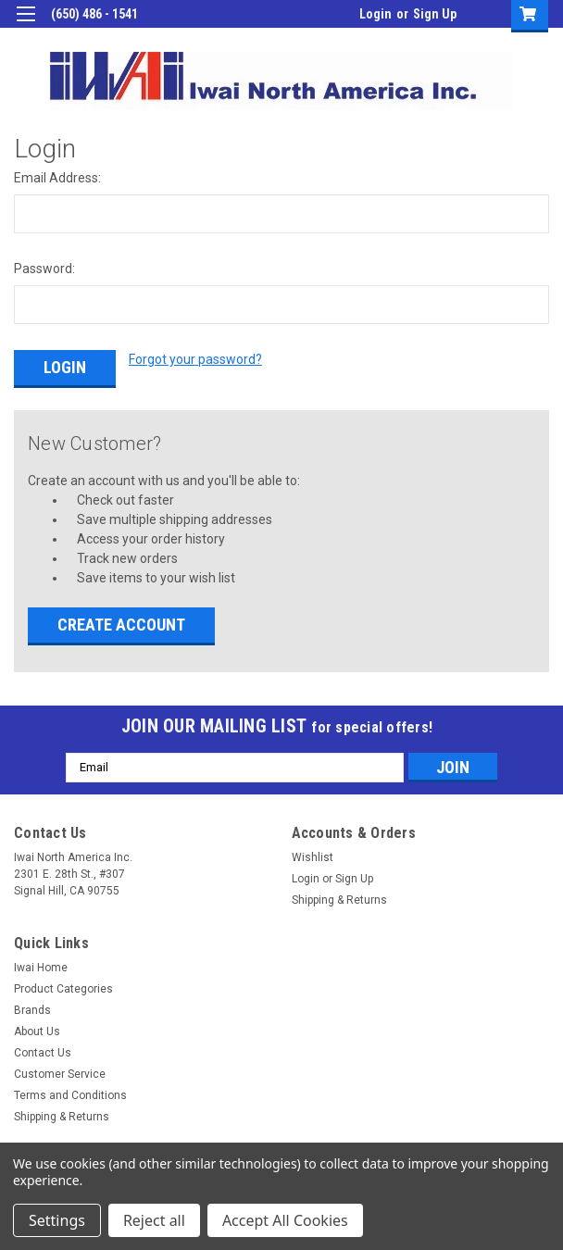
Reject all (154, 1220)
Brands (32, 1007)
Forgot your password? (195, 359)
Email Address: (57, 177)
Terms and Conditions (70, 1092)
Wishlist (312, 854)
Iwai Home (41, 964)
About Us (37, 1028)
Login (375, 13)
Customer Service (60, 1071)
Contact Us (42, 1050)
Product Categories (63, 986)
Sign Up (435, 13)
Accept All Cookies (285, 1220)
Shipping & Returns (339, 897)
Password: (44, 268)
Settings (57, 1220)
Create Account (121, 621)
